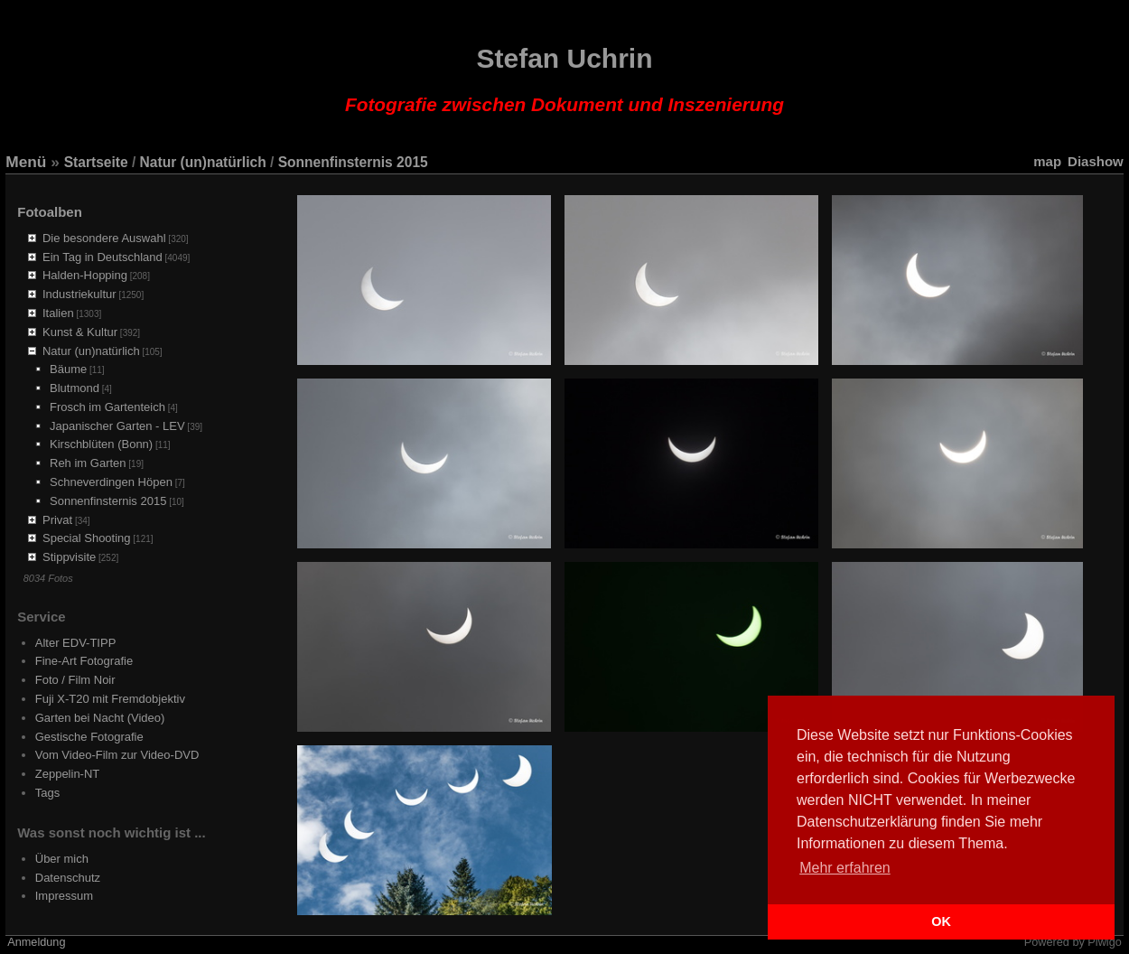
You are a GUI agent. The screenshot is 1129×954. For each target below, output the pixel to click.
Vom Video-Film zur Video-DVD (117, 755)
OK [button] (941, 921)
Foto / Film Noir (75, 680)
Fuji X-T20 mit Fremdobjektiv (110, 699)
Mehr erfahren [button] (845, 867)
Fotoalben (49, 212)
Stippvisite (69, 557)
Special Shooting (86, 538)
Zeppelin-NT (67, 774)
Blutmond (74, 388)
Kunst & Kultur (79, 332)
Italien (58, 313)
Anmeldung (36, 942)
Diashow (1096, 161)
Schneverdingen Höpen (111, 482)
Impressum (64, 896)
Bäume (68, 369)
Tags (47, 793)
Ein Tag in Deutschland (102, 257)
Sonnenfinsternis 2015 (353, 162)
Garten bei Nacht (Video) (100, 718)
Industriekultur (79, 294)
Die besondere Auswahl (104, 238)
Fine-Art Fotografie (84, 661)
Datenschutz (67, 877)
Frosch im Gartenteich (107, 407)
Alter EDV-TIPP (76, 643)
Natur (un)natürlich (203, 162)
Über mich (62, 858)
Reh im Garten (88, 463)
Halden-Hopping (84, 275)
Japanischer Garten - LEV (117, 426)
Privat (57, 520)
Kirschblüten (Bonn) (101, 444)
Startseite (96, 162)
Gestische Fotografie (89, 737)
